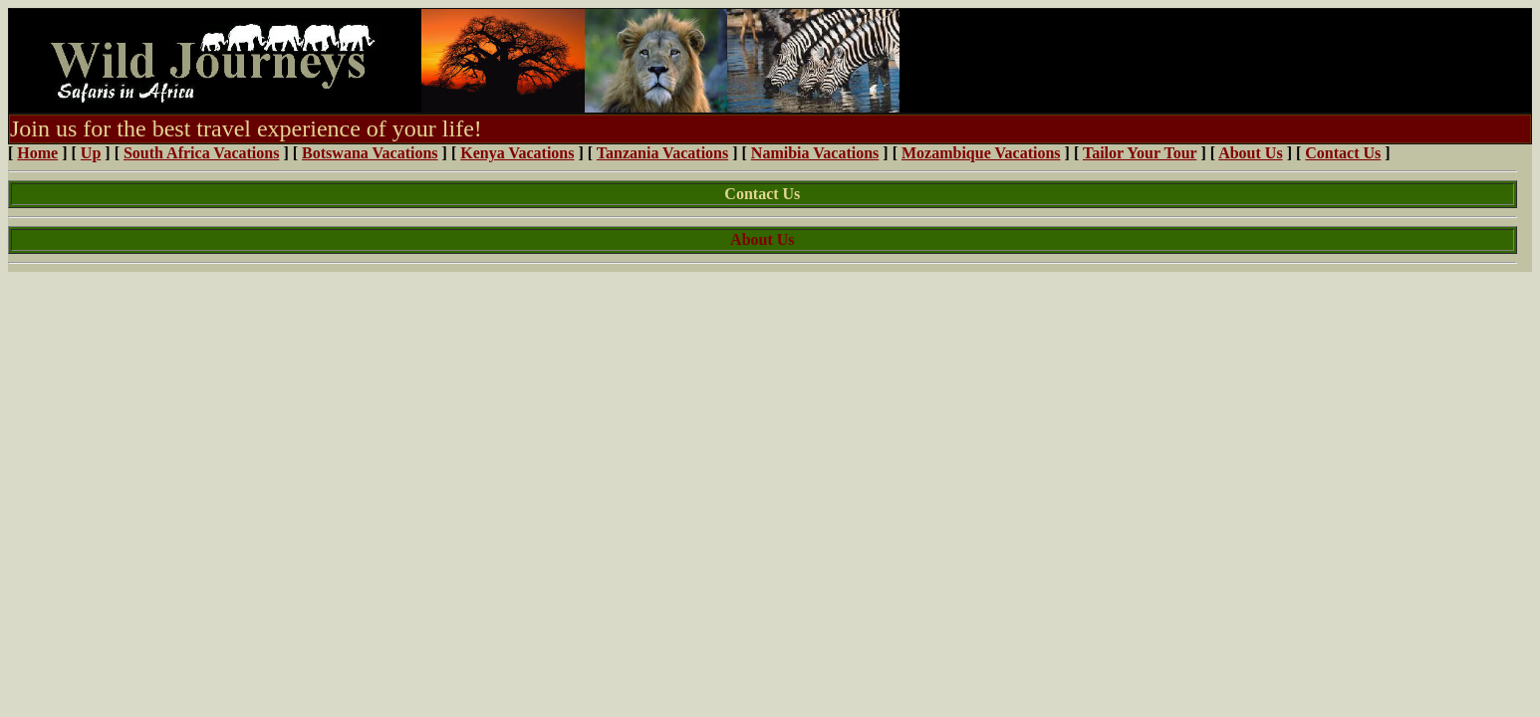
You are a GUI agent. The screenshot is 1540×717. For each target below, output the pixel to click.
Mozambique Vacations (981, 152)
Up (91, 152)
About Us (1250, 152)
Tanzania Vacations (662, 152)
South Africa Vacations (201, 152)
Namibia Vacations (815, 152)
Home (37, 152)
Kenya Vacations (517, 152)
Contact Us (1343, 152)
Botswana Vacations (369, 152)
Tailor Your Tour (1139, 152)
